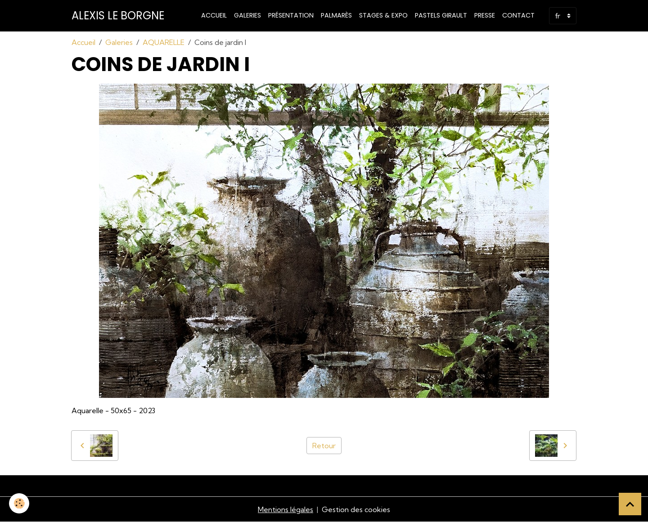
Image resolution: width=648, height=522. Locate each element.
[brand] (118, 16)
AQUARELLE (163, 42)
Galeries (247, 15)
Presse (484, 15)
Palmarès (336, 15)
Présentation (291, 15)
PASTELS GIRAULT (441, 15)
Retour (324, 445)
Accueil (214, 15)
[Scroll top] (630, 504)
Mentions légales (285, 509)
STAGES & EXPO (383, 15)
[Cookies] (19, 503)
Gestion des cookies (356, 509)
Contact (518, 15)
